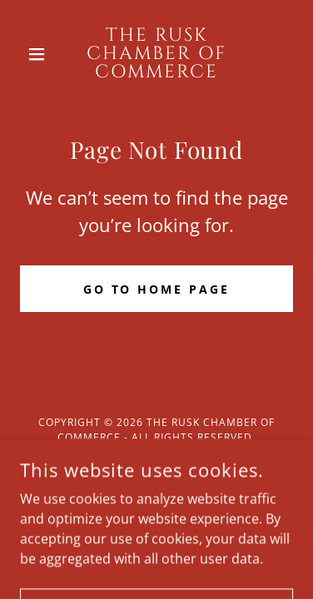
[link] (156, 54)
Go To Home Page (157, 289)
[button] (40, 54)
